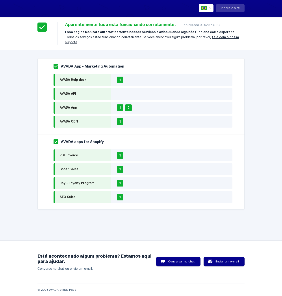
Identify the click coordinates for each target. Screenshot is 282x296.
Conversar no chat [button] (181, 261)
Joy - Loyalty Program (77, 183)
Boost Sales (69, 169)
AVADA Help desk (73, 79)
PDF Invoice (69, 155)
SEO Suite (67, 197)
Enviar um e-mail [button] (227, 261)
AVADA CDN (69, 121)
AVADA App (68, 107)
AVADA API (68, 93)
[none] (206, 8)
